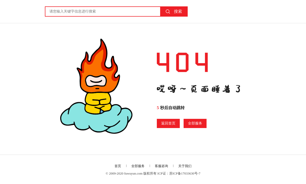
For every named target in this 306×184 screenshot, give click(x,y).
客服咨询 (161, 166)
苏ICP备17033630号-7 (184, 173)
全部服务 (195, 123)
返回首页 (168, 123)
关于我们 (185, 166)
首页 (117, 166)
